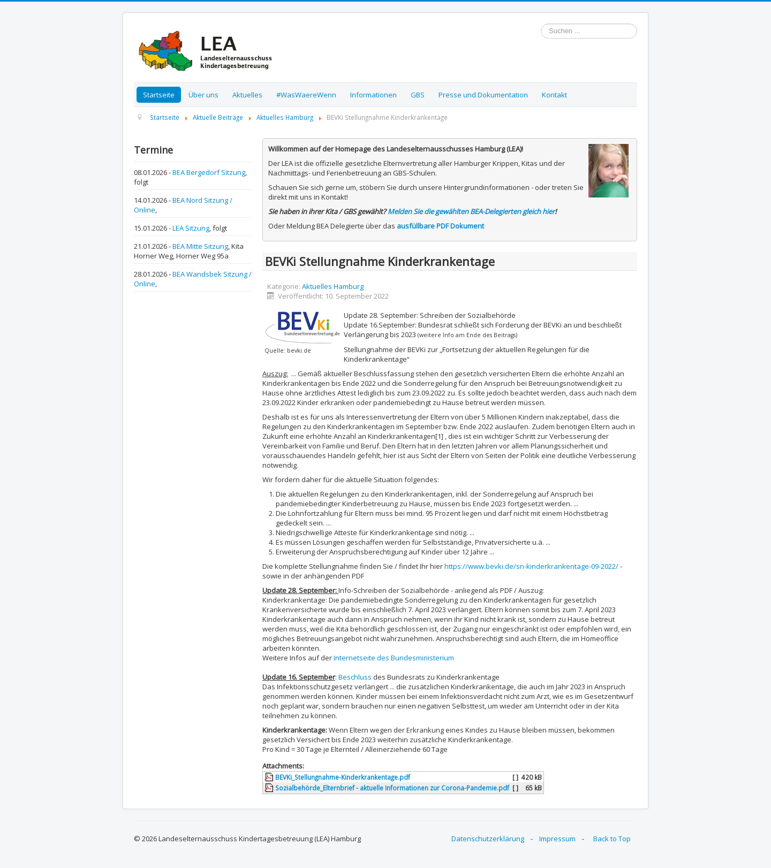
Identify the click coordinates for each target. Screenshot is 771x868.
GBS (418, 95)
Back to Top (612, 838)
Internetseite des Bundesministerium (394, 658)
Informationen (373, 95)
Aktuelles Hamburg (333, 286)
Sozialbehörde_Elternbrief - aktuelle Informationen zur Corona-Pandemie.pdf (392, 787)
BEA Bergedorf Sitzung (208, 172)
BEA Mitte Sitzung (200, 246)
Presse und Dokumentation (483, 95)
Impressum (557, 838)
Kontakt (554, 95)
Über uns (203, 95)
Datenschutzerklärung (487, 838)
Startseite (159, 95)
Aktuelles (247, 95)
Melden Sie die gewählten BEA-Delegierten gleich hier (471, 211)
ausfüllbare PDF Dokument (440, 226)
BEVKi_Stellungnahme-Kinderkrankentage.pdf (342, 777)
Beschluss (355, 677)
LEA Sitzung (190, 228)
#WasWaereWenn (306, 95)
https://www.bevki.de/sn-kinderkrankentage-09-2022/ (531, 566)
